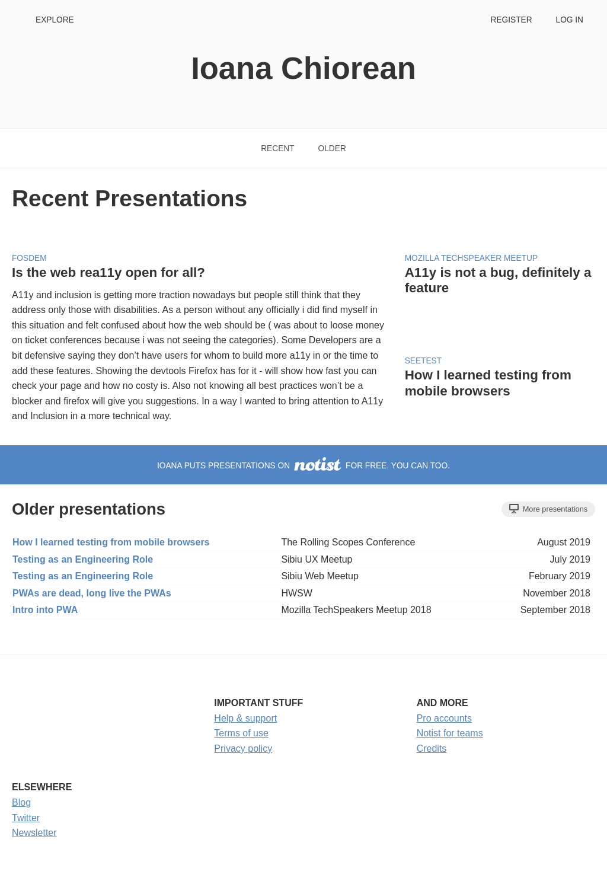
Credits (432, 748)
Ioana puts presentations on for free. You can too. (303, 465)
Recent (277, 148)
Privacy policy (243, 748)
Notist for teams (450, 733)
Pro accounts (444, 718)
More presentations (548, 508)
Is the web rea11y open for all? (108, 272)
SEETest (423, 360)
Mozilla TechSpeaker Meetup (471, 258)
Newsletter (34, 833)
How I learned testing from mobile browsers (488, 383)
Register (511, 19)
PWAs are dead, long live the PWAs (91, 593)
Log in (569, 19)
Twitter (26, 818)
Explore (55, 19)
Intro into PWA (45, 610)
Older (332, 148)
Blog (21, 802)
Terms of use (241, 733)
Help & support (245, 718)
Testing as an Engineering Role (82, 559)
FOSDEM (29, 258)
